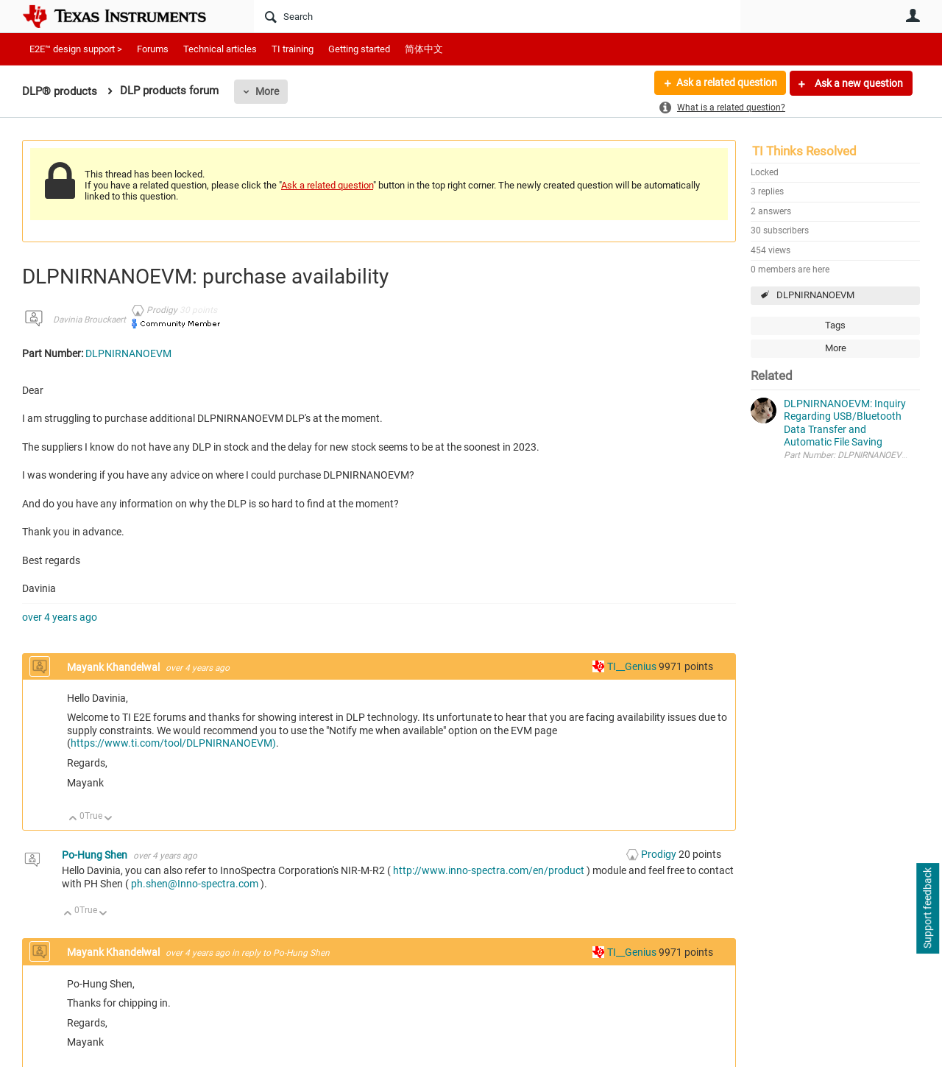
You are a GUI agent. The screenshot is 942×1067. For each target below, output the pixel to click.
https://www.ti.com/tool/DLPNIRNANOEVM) (173, 743)
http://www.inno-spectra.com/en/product (488, 870)
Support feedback (927, 908)
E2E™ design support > (75, 48)
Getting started (359, 48)
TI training (293, 48)
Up (73, 819)
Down (108, 819)
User (912, 15)
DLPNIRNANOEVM (815, 294)
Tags (835, 325)
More (267, 91)
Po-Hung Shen (96, 855)
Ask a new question (857, 83)
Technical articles (220, 48)
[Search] (497, 16)
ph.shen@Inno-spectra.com (194, 884)
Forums (153, 48)
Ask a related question (726, 83)
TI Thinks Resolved (804, 151)
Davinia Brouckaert (89, 319)
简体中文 (424, 48)
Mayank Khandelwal (114, 667)
